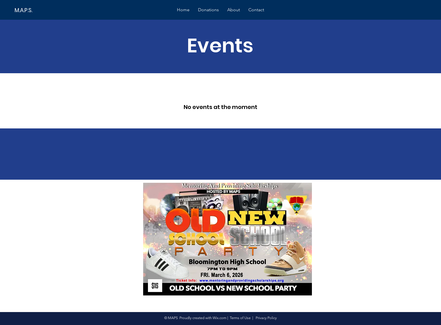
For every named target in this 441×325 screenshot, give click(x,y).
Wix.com (219, 318)
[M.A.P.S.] (34, 10)
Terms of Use (240, 318)
